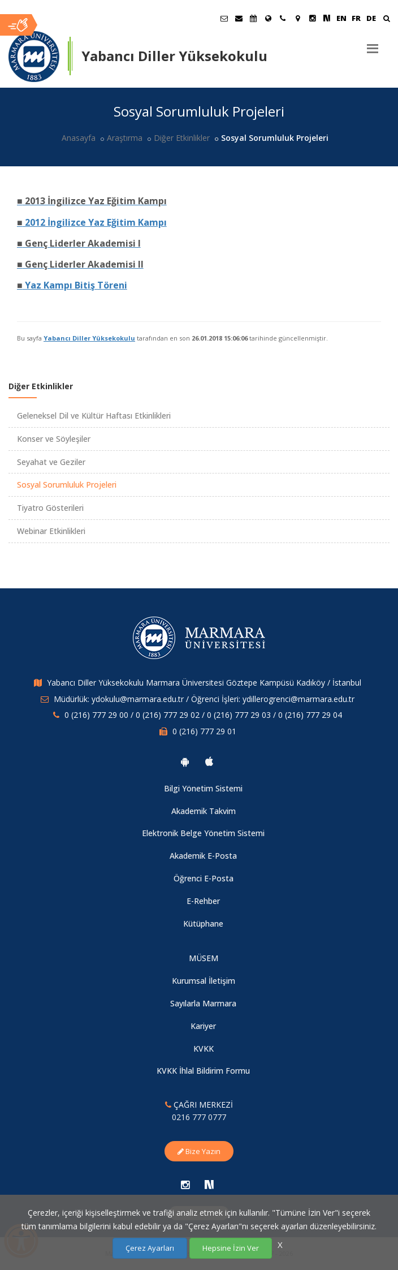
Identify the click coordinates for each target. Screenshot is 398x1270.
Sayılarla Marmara (203, 1003)
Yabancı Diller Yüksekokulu (89, 338)
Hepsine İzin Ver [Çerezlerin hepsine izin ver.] (230, 1248)
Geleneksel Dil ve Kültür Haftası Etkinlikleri (94, 415)
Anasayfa (79, 137)
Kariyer (203, 1026)
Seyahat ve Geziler (51, 462)
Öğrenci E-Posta (203, 878)
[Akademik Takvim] (253, 18)
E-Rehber (203, 901)
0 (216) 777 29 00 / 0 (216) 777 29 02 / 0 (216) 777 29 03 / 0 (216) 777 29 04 (203, 714)
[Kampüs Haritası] (297, 18)
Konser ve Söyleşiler (53, 438)
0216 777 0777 (199, 1117)
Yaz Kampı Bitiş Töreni (72, 285)
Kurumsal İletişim (203, 980)
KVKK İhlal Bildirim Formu (203, 1070)
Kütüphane (203, 923)
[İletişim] (282, 18)
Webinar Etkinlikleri (51, 531)
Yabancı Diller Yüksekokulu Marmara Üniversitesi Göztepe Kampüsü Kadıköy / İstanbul (204, 682)
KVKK (203, 1048)
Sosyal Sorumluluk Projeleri (66, 484)
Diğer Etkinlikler (182, 137)
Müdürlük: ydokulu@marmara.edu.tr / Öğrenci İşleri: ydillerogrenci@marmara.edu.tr (204, 699)
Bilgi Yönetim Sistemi (203, 788)
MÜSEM (203, 958)
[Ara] (386, 19)
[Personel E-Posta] (238, 18)
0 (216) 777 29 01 (204, 731)
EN (341, 18)
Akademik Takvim (203, 811)
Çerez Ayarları (150, 1248)
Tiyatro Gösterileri (50, 507)
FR (356, 18)
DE (371, 18)
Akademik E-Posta (203, 855)
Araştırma (124, 137)
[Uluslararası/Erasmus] (268, 18)
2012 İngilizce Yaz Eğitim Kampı (92, 222)
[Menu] (373, 44)
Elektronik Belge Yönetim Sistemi (203, 833)
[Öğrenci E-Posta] (224, 18)
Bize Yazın (199, 1151)
